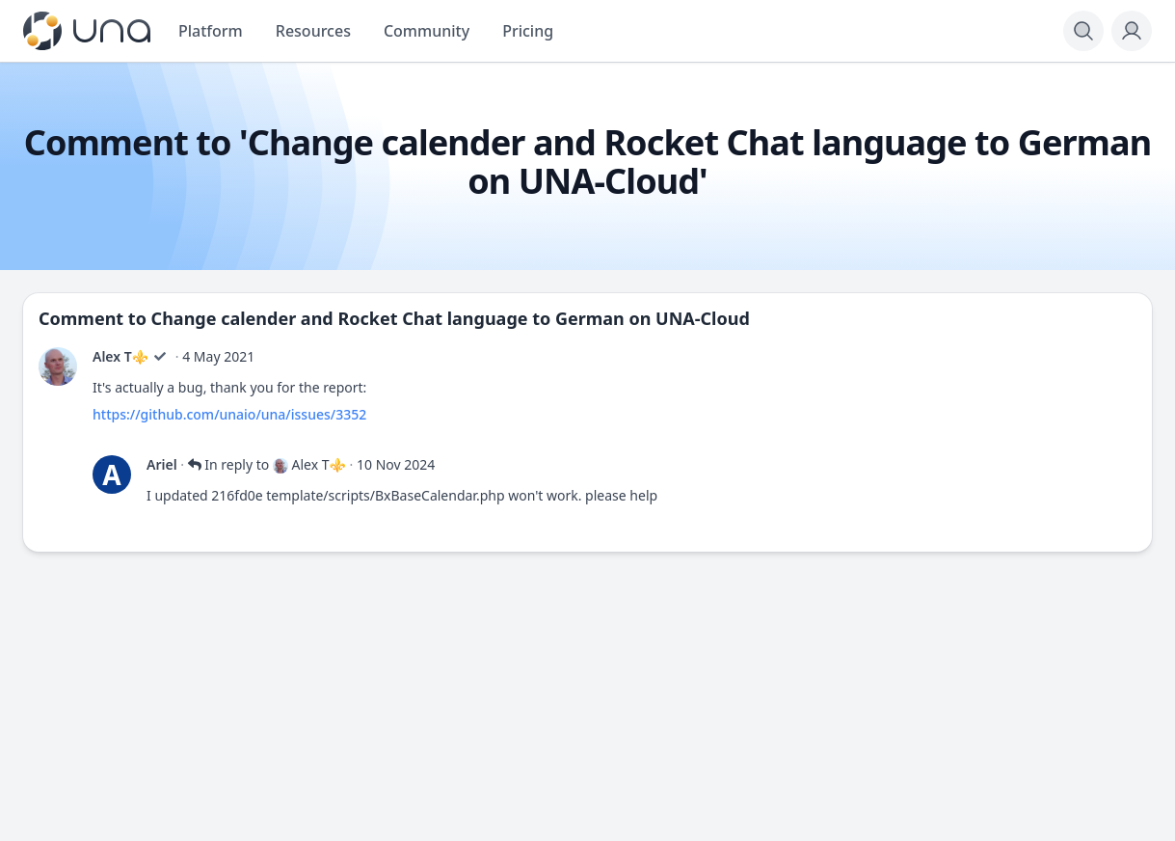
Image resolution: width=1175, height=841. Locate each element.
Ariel (162, 464)
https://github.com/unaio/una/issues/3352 (229, 414)
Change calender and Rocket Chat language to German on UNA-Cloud (450, 318)
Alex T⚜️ (120, 356)
